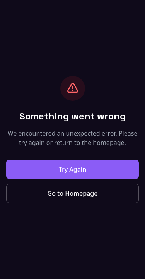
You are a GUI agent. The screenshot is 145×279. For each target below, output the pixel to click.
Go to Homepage (73, 193)
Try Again (72, 169)
